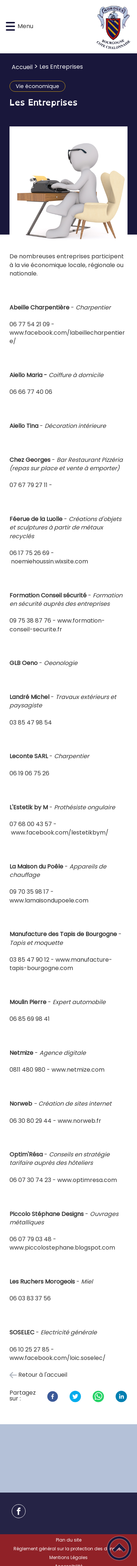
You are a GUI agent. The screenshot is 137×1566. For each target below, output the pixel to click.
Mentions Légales (68, 1557)
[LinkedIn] (121, 1396)
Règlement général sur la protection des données (68, 1549)
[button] (10, 26)
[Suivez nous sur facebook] (19, 1511)
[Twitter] (75, 1396)
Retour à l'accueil (42, 1375)
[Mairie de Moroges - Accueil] (79, 26)
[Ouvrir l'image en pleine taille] (68, 186)
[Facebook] (52, 1396)
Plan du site (68, 1540)
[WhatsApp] (98, 1396)
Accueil (22, 67)
